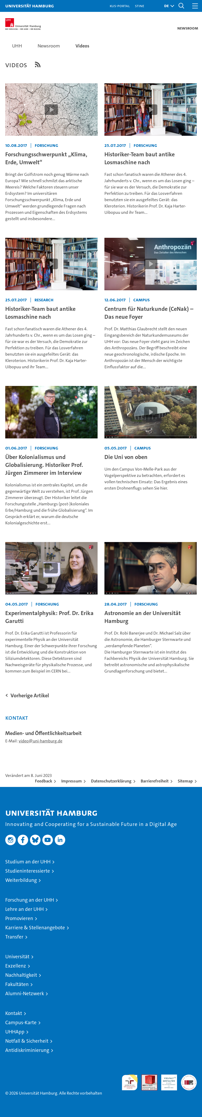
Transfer (14, 937)
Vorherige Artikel (30, 695)
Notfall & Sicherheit (26, 1041)
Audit (147, 1077)
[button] (167, 6)
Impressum (71, 781)
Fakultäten (17, 984)
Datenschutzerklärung (111, 781)
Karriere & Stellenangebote (35, 927)
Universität (17, 956)
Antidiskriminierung (27, 1050)
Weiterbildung (21, 880)
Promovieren (19, 918)
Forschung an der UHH (29, 900)
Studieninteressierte (27, 871)
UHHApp (14, 1031)
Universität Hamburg (29, 5)
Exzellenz (15, 966)
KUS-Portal (120, 5)
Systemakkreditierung (189, 1077)
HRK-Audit (166, 1080)
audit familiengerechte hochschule (130, 1082)
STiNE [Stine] (139, 5)
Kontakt (13, 1013)
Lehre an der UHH (24, 909)
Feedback (43, 781)
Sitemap (185, 781)
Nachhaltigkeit (21, 975)
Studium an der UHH (27, 861)
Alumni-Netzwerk (24, 993)
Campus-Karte (21, 1022)
